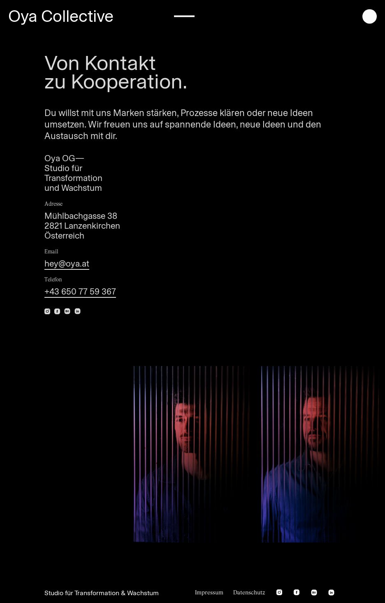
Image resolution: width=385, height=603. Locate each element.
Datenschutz (249, 593)
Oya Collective (61, 16)
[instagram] (279, 593)
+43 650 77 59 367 (80, 291)
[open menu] (369, 16)
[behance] (67, 310)
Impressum (209, 593)
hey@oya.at (66, 263)
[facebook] (296, 593)
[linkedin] (77, 310)
